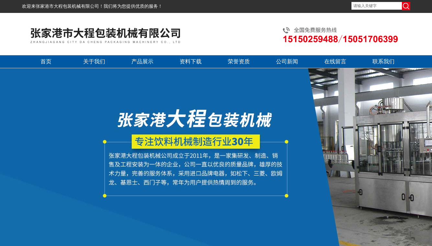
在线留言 (335, 62)
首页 (45, 62)
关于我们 (94, 62)
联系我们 (383, 62)
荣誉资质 (239, 62)
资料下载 (191, 62)
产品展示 (142, 62)
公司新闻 (287, 62)
